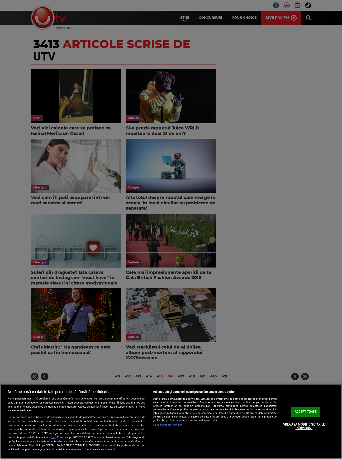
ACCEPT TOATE (305, 411)
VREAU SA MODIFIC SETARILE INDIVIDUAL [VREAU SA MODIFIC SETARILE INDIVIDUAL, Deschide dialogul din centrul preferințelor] (304, 426)
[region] (171, 422)
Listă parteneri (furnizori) (168, 425)
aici (53, 437)
